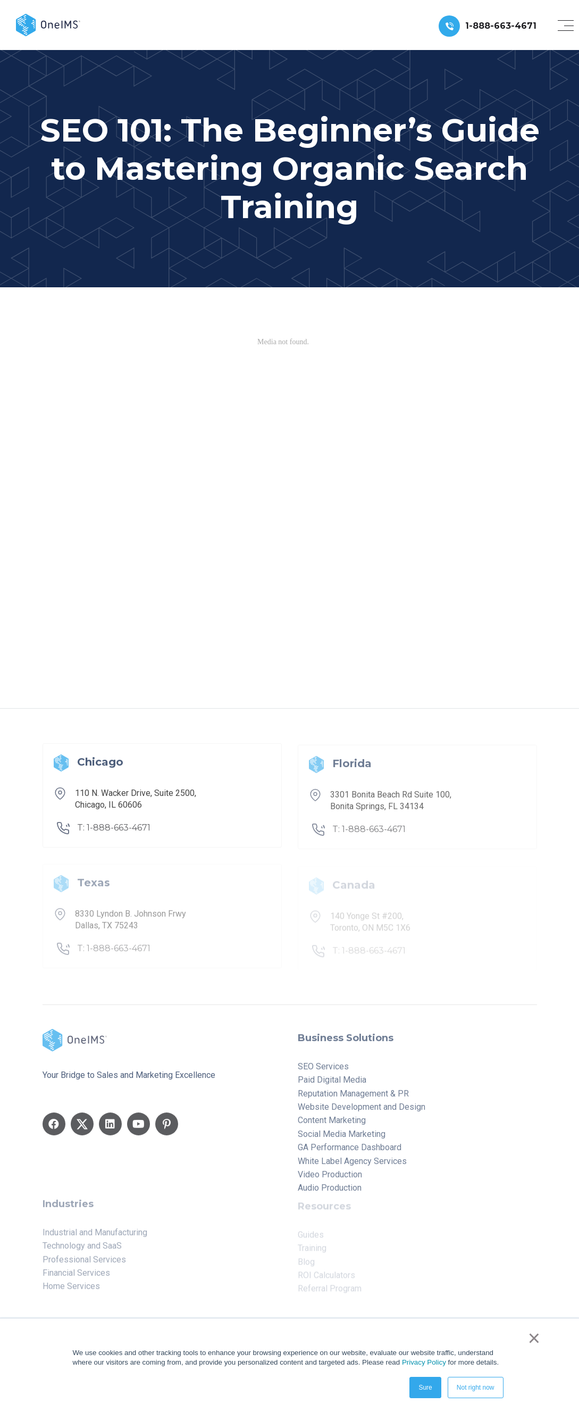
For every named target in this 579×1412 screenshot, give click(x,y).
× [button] (534, 1338)
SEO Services (323, 1072)
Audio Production (330, 1194)
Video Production (330, 1181)
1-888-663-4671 (500, 26)
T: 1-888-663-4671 (113, 834)
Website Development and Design (361, 1113)
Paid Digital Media (332, 1086)
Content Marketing (332, 1127)
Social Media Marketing (341, 1140)
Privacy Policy (424, 1362)
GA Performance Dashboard (349, 1154)
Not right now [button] (475, 1387)
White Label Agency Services (352, 1167)
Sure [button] (425, 1387)
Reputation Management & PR (353, 1099)
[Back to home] (48, 24)
